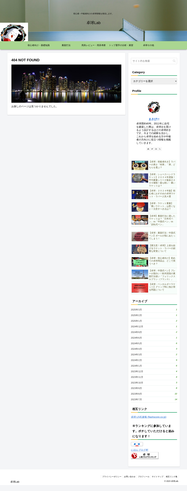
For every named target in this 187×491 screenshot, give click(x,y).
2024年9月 (154, 334)
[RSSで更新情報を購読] (159, 149)
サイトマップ (157, 482)
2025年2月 (154, 316)
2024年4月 (154, 351)
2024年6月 (154, 339)
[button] (174, 61)
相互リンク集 (171, 482)
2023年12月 (154, 375)
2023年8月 (154, 399)
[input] (154, 61)
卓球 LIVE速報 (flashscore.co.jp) (148, 423)
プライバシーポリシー (110, 482)
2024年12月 (154, 328)
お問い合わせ (128, 482)
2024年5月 (154, 346)
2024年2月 (154, 363)
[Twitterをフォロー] (152, 149)
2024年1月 (154, 369)
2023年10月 (154, 387)
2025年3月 (154, 310)
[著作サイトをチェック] (148, 149)
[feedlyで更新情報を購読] (156, 149)
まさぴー (154, 119)
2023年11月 (154, 381)
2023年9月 (154, 393)
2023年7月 (154, 405)
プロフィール (142, 482)
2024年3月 (154, 357)
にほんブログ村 (139, 455)
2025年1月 (154, 322)
